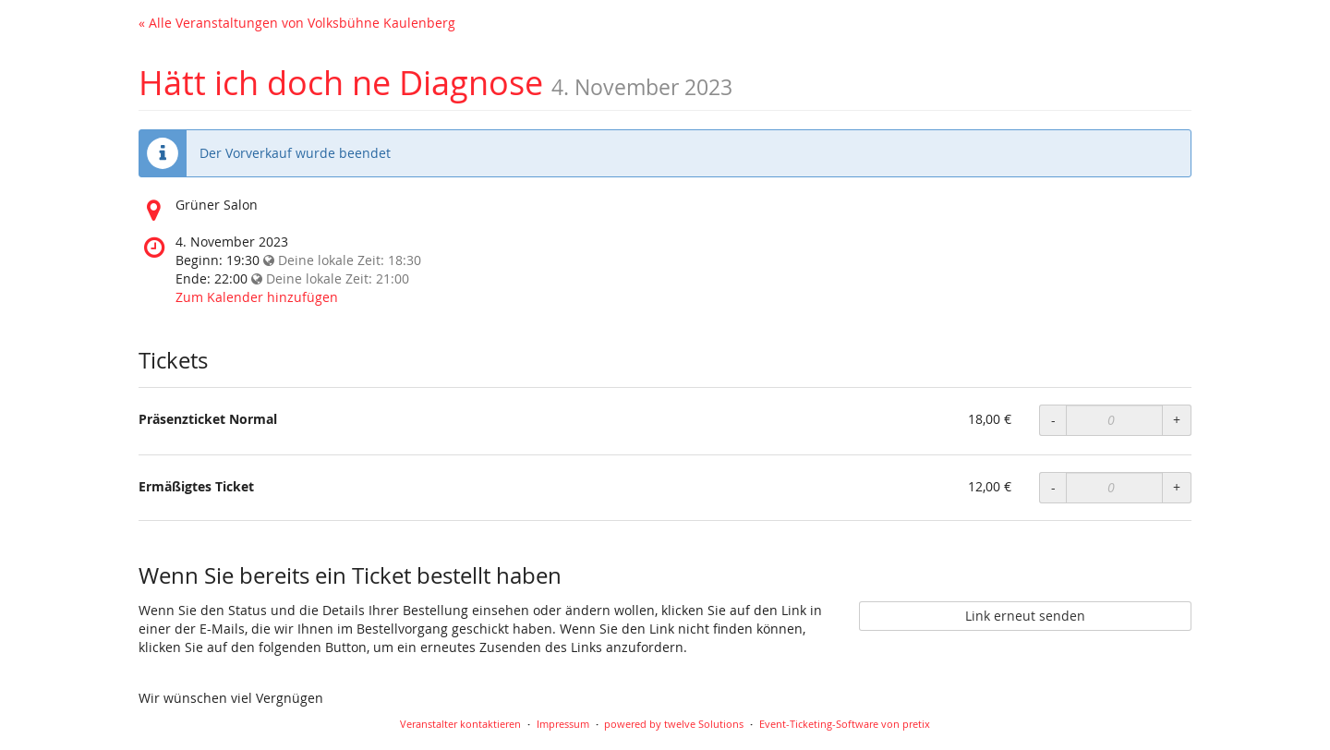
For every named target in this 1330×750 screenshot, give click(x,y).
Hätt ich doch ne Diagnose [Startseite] (341, 82)
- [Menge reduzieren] (1053, 420)
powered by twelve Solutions (674, 724)
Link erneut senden (1025, 615)
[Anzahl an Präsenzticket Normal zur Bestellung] (1114, 420)
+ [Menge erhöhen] (1176, 420)
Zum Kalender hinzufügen (256, 297)
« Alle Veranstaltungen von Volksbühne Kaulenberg (297, 22)
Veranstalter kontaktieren (460, 724)
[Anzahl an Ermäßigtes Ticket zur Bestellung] (1114, 487)
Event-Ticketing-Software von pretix (844, 724)
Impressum (563, 724)
